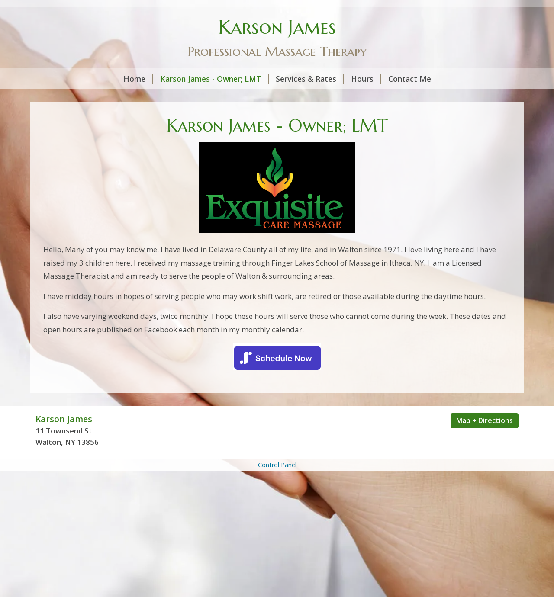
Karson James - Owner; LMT (214, 79)
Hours (366, 79)
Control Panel (277, 465)
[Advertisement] (277, 533)
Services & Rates (310, 79)
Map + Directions (484, 420)
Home (138, 79)
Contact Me (409, 79)
